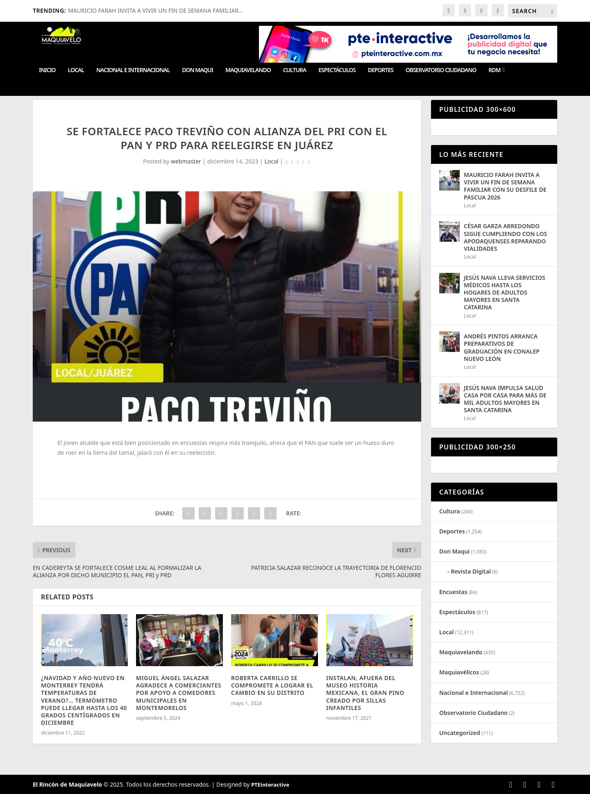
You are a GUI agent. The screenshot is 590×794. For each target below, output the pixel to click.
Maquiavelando (248, 70)
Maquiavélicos (459, 672)
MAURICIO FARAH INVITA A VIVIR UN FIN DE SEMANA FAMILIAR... (155, 10)
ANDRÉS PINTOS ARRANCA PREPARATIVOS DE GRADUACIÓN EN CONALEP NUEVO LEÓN (502, 347)
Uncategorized (459, 733)
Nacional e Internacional (133, 70)
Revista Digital (471, 571)
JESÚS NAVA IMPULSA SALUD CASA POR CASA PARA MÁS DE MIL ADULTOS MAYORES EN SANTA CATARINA (505, 399)
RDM (494, 70)
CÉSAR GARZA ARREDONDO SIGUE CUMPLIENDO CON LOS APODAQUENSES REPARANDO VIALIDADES (505, 237)
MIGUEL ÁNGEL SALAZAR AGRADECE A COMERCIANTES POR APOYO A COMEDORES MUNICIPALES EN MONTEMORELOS (178, 693)
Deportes (380, 70)
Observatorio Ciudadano (441, 70)
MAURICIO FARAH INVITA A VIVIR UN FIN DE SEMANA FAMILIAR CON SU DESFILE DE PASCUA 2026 (505, 186)
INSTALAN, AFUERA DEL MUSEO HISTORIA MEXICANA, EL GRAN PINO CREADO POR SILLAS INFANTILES (365, 693)
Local (76, 70)
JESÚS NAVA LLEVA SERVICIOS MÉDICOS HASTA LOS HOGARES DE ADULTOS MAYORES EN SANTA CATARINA (504, 292)
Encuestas (453, 592)
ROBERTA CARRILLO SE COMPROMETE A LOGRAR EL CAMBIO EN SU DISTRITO (272, 685)
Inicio (47, 70)
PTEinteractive (270, 784)
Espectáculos (336, 70)
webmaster (186, 161)
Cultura (294, 70)
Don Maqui (197, 70)
